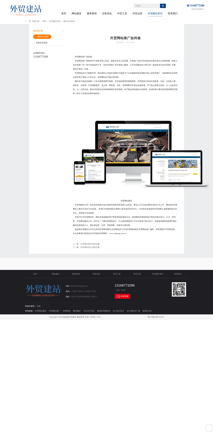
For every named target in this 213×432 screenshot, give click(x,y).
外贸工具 (122, 13)
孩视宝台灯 (147, 311)
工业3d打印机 (88, 311)
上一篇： (86, 244)
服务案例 (92, 13)
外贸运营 (137, 13)
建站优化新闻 (69, 21)
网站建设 (76, 13)
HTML (93, 317)
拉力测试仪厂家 (133, 311)
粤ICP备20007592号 (156, 317)
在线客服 (122, 296)
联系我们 (173, 13)
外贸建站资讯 (155, 13)
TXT (99, 317)
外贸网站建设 (40, 311)
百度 (39, 306)
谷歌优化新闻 (41, 43)
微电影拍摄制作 (103, 311)
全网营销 (66, 311)
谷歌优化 (107, 13)
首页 (63, 13)
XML (87, 317)
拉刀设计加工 (118, 311)
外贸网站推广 (54, 311)
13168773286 (196, 5)
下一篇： (86, 247)
